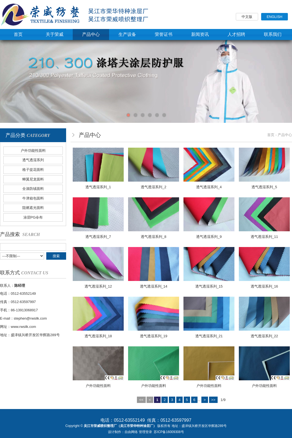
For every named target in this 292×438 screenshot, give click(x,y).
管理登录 (145, 432)
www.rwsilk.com (23, 327)
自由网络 (131, 432)
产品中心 (285, 135)
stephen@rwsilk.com (30, 318)
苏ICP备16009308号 (169, 432)
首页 (270, 135)
